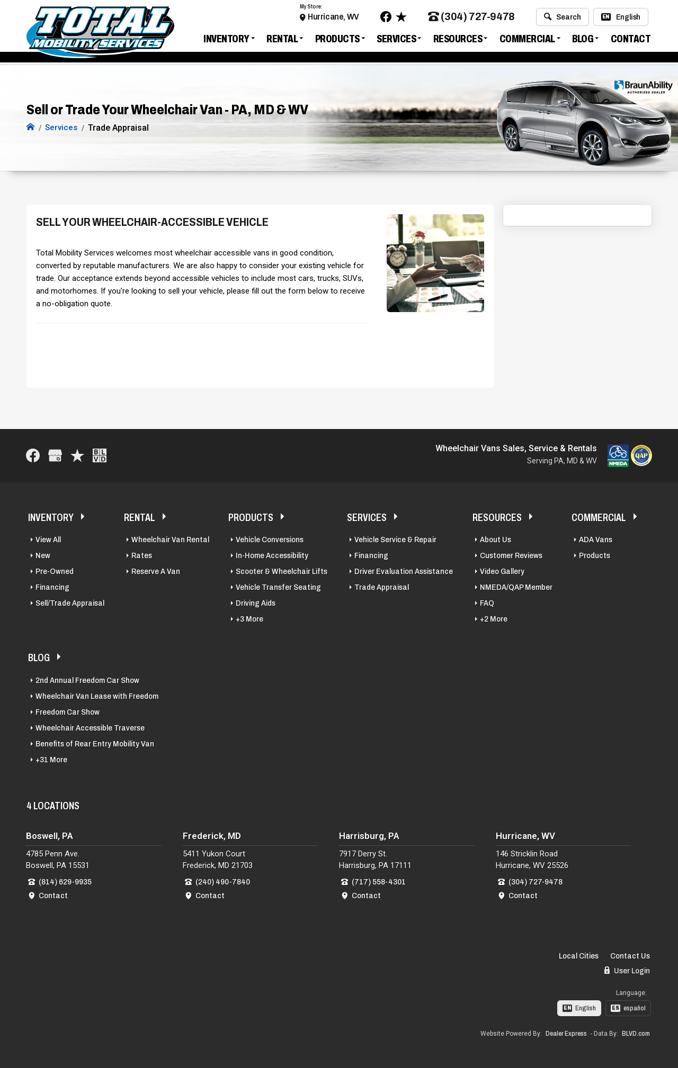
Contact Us (630, 956)
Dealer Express (566, 1033)
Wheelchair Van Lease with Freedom (96, 696)
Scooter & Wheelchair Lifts (281, 571)
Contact (631, 39)
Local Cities (579, 956)
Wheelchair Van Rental (170, 539)
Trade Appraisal (381, 587)
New (42, 555)
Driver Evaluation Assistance (403, 571)
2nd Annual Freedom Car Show (87, 680)
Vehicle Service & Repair (395, 539)
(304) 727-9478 (471, 17)
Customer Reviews (511, 555)
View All (48, 539)
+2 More (493, 619)
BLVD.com (636, 1033)
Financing (52, 587)
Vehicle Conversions (270, 539)
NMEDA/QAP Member (516, 587)
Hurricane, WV (333, 17)
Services (396, 39)
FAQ (487, 603)
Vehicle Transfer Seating (278, 587)
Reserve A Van (155, 571)
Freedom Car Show (67, 712)
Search (562, 17)
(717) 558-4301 (379, 882)
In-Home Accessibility (272, 555)
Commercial (527, 39)
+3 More (249, 619)
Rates (141, 555)
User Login (627, 970)
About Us (495, 539)
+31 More (51, 759)
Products (337, 39)
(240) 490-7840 (222, 882)
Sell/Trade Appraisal (69, 603)
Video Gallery (502, 571)
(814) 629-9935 (65, 882)
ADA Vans (595, 539)
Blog (582, 39)
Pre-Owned (54, 571)
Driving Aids (255, 603)
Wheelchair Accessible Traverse (90, 728)
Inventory (226, 39)
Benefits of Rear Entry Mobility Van (94, 744)
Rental (282, 39)
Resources (458, 39)
